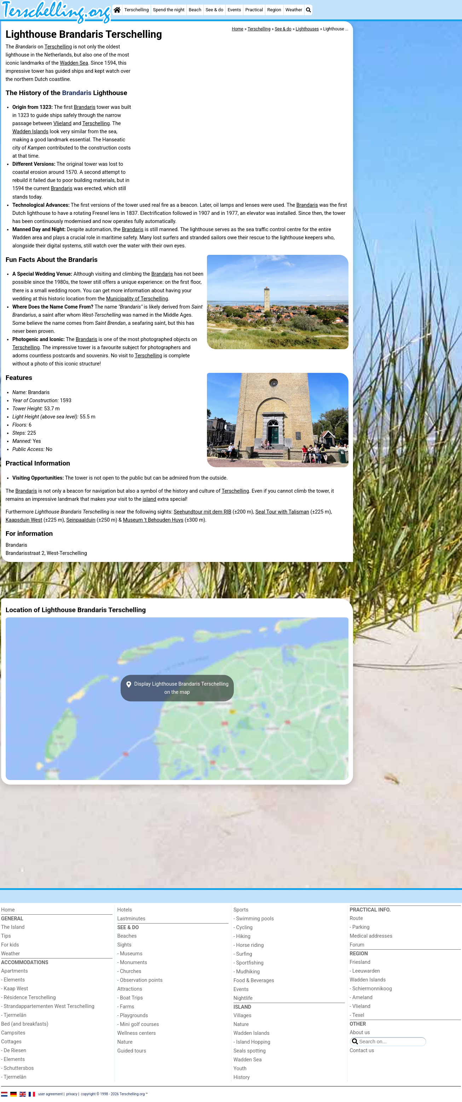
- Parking (360, 927)
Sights (124, 945)
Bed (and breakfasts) (24, 1024)
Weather (293, 9)
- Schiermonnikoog (371, 989)
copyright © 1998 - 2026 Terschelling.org (113, 1094)
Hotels (124, 910)
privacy (71, 1094)
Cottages (11, 1042)
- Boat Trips (130, 998)
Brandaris (77, 93)
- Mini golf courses (138, 1024)
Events (234, 9)
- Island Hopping (251, 1042)
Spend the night (169, 9)
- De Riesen (13, 1051)
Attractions (129, 989)
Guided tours (131, 1051)
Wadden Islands (30, 132)
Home (8, 910)
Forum (357, 945)
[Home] (117, 10)
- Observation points (140, 980)
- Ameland (361, 998)
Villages (242, 1016)
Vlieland (62, 124)
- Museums (130, 954)
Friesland (360, 962)
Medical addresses (371, 936)
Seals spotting (249, 1051)
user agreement (50, 1094)
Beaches (127, 936)
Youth (240, 1069)
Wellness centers (136, 1033)
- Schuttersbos (17, 1068)
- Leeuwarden (365, 971)
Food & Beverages (253, 981)
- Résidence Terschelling (28, 998)
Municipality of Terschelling (137, 299)
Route (356, 918)
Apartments (14, 971)
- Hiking (241, 936)
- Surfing (242, 954)
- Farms (125, 1007)
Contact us (362, 1051)
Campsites (13, 1033)
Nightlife (243, 998)
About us (360, 1033)
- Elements (13, 980)
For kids (10, 945)
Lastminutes (131, 919)
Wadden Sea (74, 63)
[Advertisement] (408, 184)
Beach (195, 9)
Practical (254, 9)
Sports (240, 910)
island (149, 499)
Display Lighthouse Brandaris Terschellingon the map (177, 688)
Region (274, 9)
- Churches (129, 971)
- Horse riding (248, 945)
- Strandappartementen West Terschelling (47, 1006)
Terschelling (137, 9)
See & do (214, 9)
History (241, 1077)
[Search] (308, 10)
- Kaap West (14, 989)
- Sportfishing (248, 963)
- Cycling (243, 928)
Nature (125, 1042)
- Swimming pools (253, 919)
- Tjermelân (13, 1015)
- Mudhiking (246, 972)
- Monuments (132, 963)
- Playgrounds (132, 1016)
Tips (6, 936)
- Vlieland (360, 1006)
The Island (12, 927)
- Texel (357, 1015)
